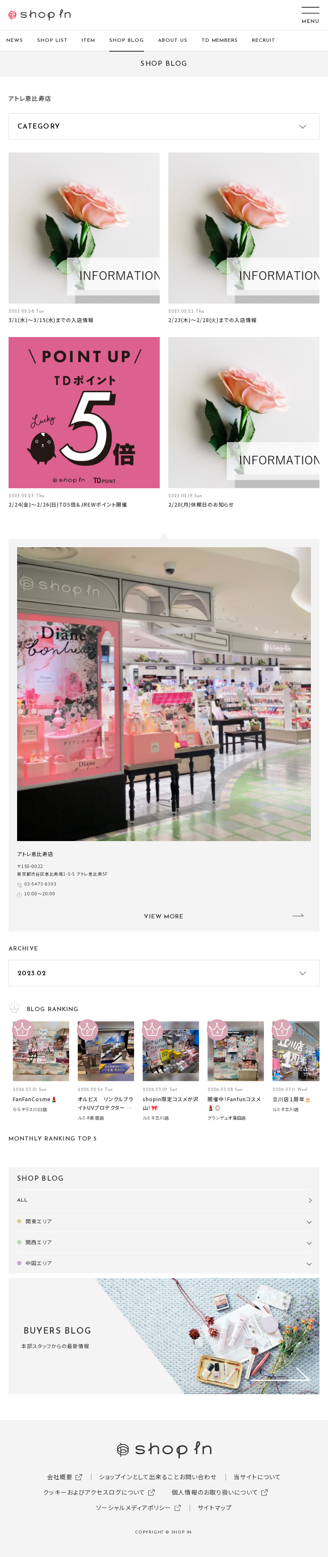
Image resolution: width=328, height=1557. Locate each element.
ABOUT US (172, 40)
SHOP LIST (52, 40)
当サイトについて (257, 1476)
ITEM (88, 40)
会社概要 (60, 1476)
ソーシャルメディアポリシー (134, 1507)
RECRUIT (263, 40)
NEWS (14, 40)
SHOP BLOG (126, 40)
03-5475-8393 (40, 883)
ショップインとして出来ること (139, 1476)
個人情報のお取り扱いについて (215, 1492)
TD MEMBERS (220, 40)
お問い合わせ (198, 1476)
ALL (22, 1200)
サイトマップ (215, 1507)
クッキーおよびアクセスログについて (94, 1492)
